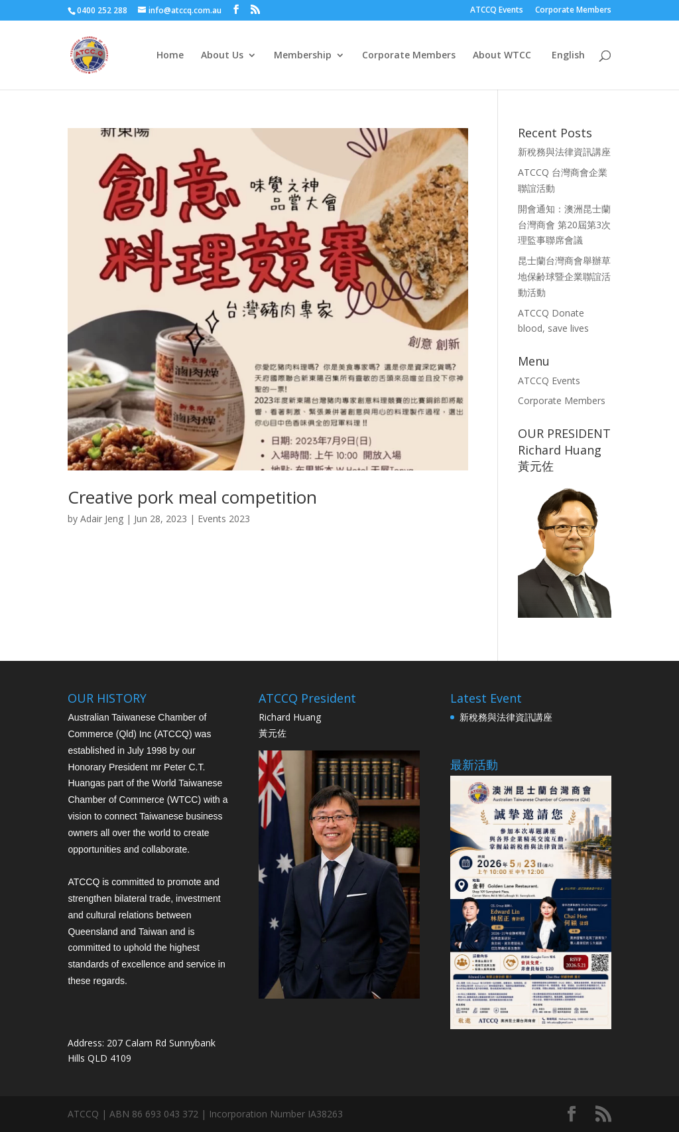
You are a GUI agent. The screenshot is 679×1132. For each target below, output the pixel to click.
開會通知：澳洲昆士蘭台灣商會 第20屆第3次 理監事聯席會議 (564, 224)
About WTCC (502, 55)
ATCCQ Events (496, 10)
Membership (303, 55)
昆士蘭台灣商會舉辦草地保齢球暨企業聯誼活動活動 (564, 276)
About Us (222, 55)
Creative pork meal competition (192, 497)
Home (170, 55)
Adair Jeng (101, 518)
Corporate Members (573, 10)
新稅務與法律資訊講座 (564, 151)
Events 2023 (224, 518)
